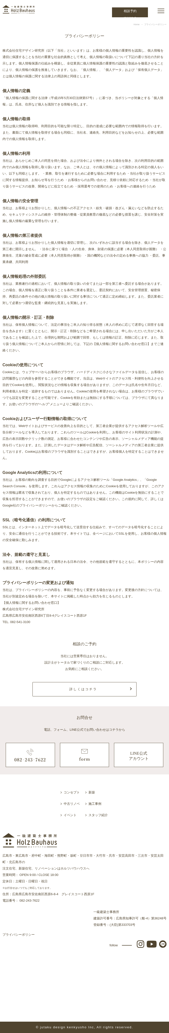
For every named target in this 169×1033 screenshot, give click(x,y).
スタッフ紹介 (98, 815)
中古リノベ (72, 804)
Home (137, 24)
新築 (91, 792)
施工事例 (94, 804)
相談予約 (130, 11)
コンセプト (72, 792)
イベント (70, 815)
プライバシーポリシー (18, 934)
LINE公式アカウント (139, 756)
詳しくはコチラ (83, 689)
